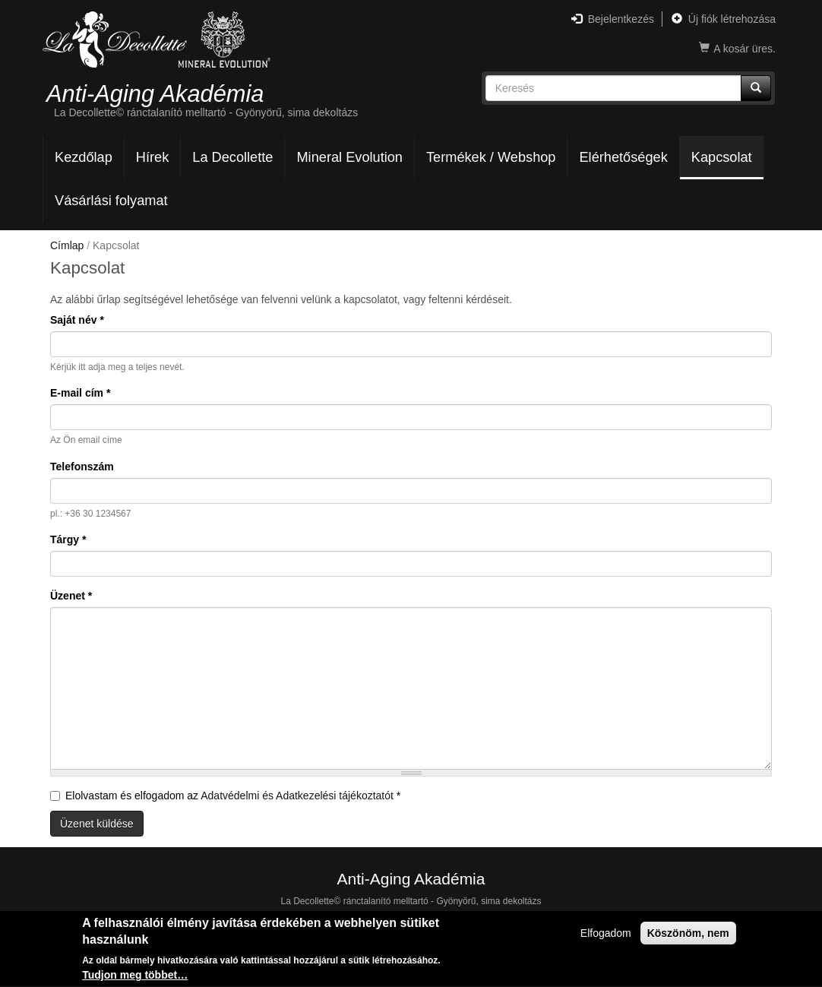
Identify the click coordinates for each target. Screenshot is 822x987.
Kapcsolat (721, 157)
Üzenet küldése (97, 824)
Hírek (152, 157)
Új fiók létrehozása (724, 19)
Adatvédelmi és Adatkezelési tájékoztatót (297, 795)
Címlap (67, 245)
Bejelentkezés (612, 19)
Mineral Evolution (349, 157)
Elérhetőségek (623, 157)
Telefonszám (82, 466)
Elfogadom (605, 934)
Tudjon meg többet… (135, 977)
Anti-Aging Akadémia (155, 93)
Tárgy (68, 539)
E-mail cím (80, 393)
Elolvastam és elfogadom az (225, 795)
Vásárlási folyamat (111, 200)
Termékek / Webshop (491, 157)
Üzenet (71, 596)
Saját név (77, 320)
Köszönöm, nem (688, 934)
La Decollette (232, 157)
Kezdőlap (83, 157)
